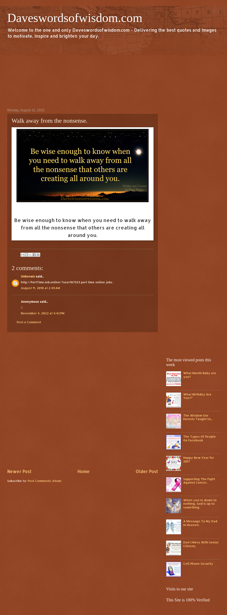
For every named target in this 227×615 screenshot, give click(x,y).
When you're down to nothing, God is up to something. (200, 503)
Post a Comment (29, 322)
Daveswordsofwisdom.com (74, 18)
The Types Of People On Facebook (199, 438)
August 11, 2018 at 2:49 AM (40, 288)
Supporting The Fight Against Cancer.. (199, 481)
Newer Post (19, 471)
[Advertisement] (113, 73)
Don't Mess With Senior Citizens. (201, 544)
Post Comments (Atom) (44, 481)
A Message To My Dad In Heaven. (200, 523)
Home (83, 471)
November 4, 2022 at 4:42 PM (42, 313)
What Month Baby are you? (199, 375)
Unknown (28, 276)
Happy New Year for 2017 (198, 459)
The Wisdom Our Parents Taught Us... (198, 417)
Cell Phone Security (198, 564)
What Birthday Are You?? (197, 396)
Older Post (147, 471)
